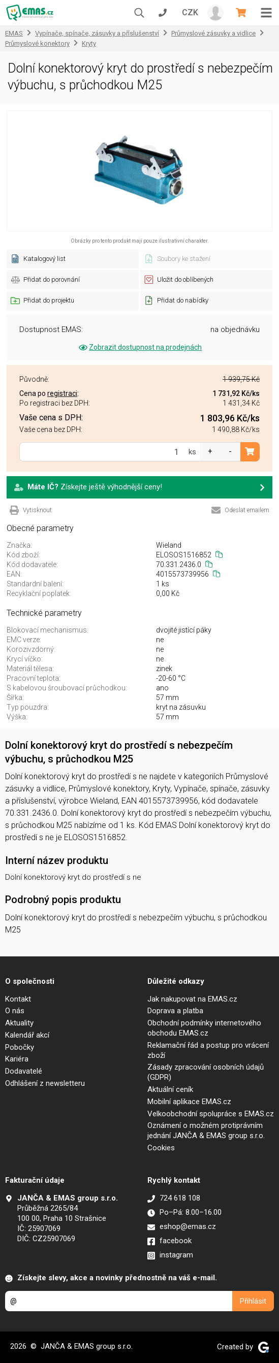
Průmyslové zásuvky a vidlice (213, 33)
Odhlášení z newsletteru (45, 1083)
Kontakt (18, 999)
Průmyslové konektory (37, 43)
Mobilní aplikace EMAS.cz (189, 1101)
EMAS (14, 33)
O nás (14, 1010)
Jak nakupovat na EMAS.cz (192, 999)
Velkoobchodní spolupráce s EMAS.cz (210, 1113)
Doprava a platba (175, 1010)
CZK (190, 12)
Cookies (161, 1147)
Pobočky (19, 1047)
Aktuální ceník (170, 1089)
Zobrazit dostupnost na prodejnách (139, 347)
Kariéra (16, 1058)
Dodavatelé (23, 1071)
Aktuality (19, 1022)
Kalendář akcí (27, 1035)
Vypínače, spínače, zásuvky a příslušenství (97, 33)
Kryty (89, 43)
